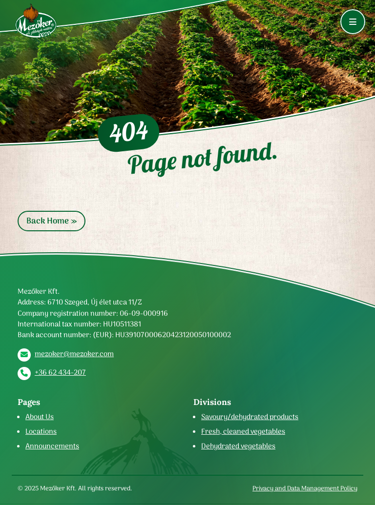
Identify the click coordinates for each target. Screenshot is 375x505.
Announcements (52, 446)
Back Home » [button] (51, 221)
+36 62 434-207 (60, 372)
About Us (39, 416)
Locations (41, 431)
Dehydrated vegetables (238, 446)
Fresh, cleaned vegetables (243, 431)
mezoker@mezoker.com (74, 353)
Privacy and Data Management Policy (304, 488)
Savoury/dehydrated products (249, 416)
